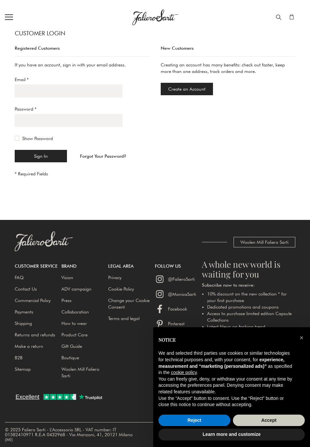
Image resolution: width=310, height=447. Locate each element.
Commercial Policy (33, 300)
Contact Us (26, 289)
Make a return (29, 346)
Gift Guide (71, 346)
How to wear (74, 323)
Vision (67, 277)
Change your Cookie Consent (129, 304)
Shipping (23, 323)
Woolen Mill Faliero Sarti (264, 242)
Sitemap (23, 369)
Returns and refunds (35, 334)
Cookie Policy (121, 289)
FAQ (19, 277)
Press (66, 300)
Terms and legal (123, 318)
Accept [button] (269, 420)
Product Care (74, 334)
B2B (19, 357)
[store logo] (155, 17)
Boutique (70, 357)
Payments (24, 311)
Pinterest (170, 324)
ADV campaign (76, 289)
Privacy (115, 277)
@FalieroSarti (175, 279)
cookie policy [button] (184, 372)
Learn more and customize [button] (231, 434)
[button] (38, 266)
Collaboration (75, 311)
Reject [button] (194, 420)
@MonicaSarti (175, 294)
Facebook (171, 309)
